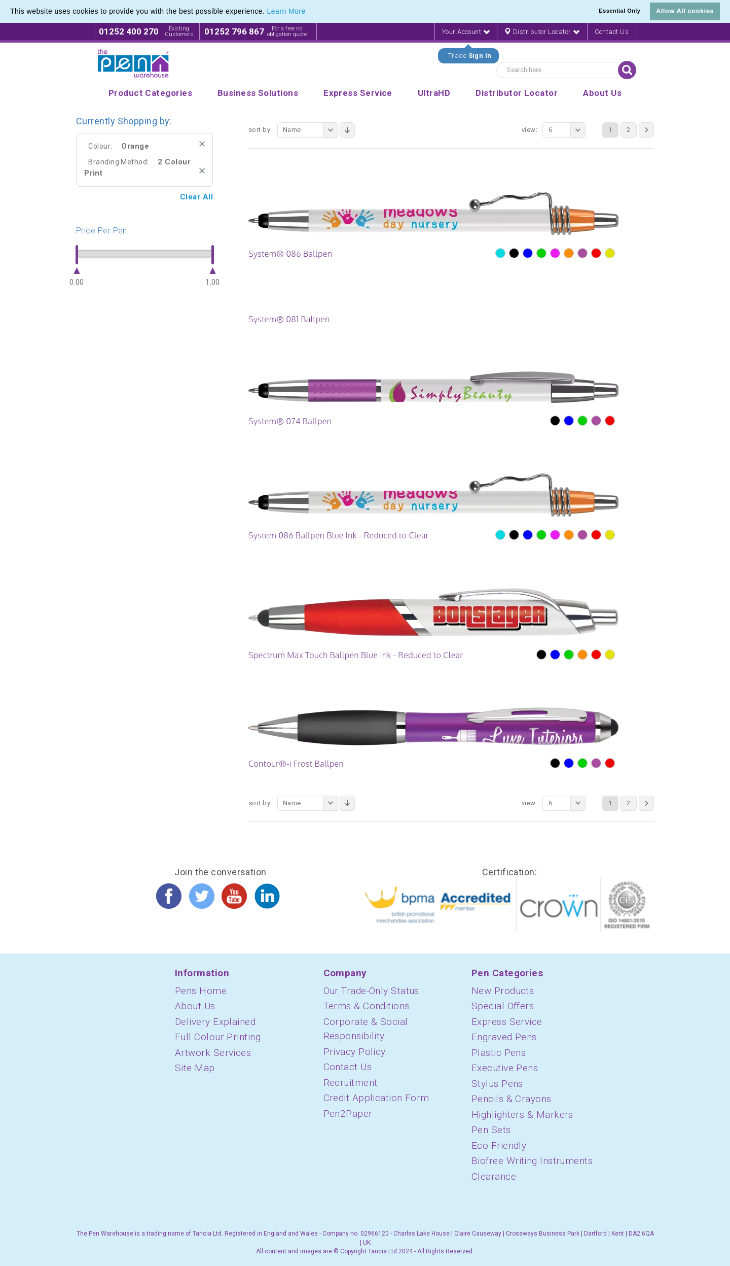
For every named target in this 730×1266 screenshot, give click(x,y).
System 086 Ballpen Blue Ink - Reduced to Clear (338, 535)
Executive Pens (504, 1068)
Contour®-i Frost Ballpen (296, 764)
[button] (309, 12)
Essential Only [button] (619, 11)
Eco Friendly (498, 1145)
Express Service (506, 1022)
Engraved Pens (504, 1037)
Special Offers (502, 1006)
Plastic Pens (498, 1052)
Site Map (195, 1068)
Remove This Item (202, 144)
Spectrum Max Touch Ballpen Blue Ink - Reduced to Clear (355, 655)
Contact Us (612, 32)
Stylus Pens (497, 1083)
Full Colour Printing (218, 1037)
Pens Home (201, 991)
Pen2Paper (348, 1113)
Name (310, 130)
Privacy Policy (354, 1051)
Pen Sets (491, 1130)
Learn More (286, 11)
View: (529, 129)
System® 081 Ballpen (289, 319)
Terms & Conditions (366, 1006)
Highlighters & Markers (522, 1114)
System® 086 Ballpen (290, 254)
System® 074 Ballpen (290, 421)
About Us (195, 1006)
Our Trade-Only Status (371, 991)
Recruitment (350, 1082)
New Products (502, 991)
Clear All (196, 196)
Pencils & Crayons (511, 1099)
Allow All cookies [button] (685, 11)
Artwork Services (213, 1052)
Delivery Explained (215, 1022)
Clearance (493, 1176)
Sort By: (260, 129)
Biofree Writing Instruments (532, 1161)
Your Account (466, 32)
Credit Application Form (376, 1098)
